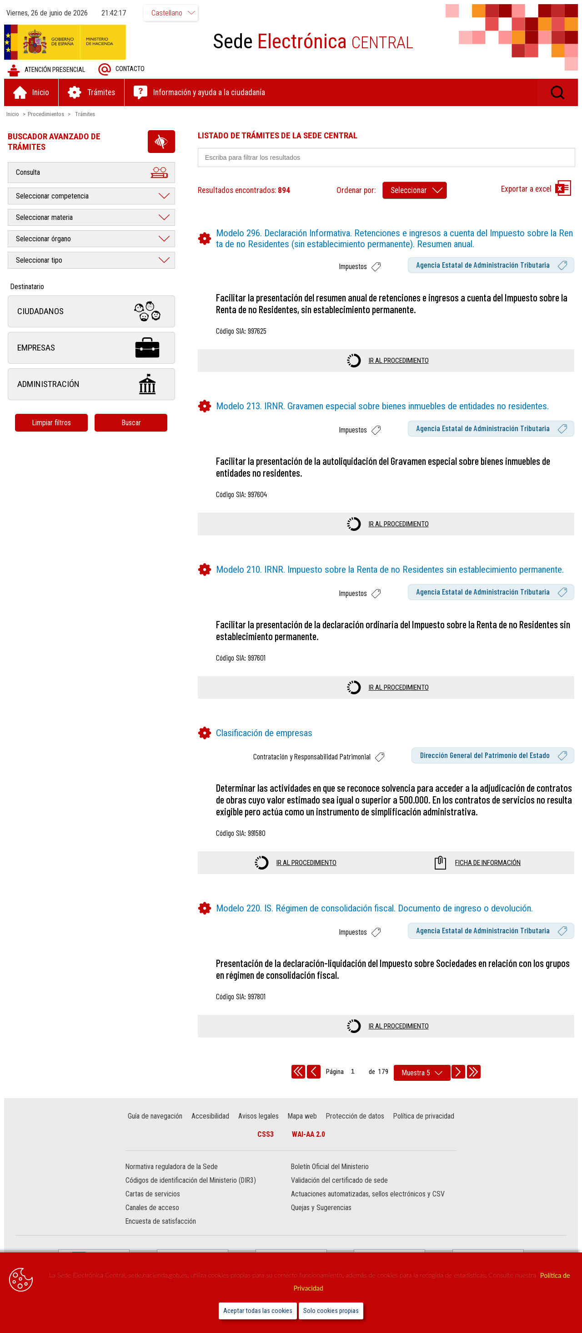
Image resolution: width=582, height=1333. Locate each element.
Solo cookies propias (331, 1311)
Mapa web (302, 1116)
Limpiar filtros (52, 422)
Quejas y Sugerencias (321, 1208)
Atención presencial (46, 70)
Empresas (92, 348)
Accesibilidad (211, 1116)
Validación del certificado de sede (339, 1180)
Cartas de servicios (153, 1194)
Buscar (131, 422)
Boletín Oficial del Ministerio (330, 1167)
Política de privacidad (423, 1116)
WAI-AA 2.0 (308, 1134)
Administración (92, 384)
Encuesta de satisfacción (161, 1221)
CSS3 (265, 1134)
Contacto (122, 69)
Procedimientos (46, 114)
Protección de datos (355, 1116)
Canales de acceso (153, 1208)
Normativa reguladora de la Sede (172, 1167)
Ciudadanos (92, 311)
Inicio (13, 114)
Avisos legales (258, 1116)
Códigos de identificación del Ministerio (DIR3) (191, 1180)
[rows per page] (422, 1073)
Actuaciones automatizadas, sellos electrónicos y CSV (368, 1194)
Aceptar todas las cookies (257, 1311)
